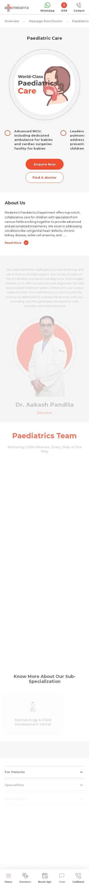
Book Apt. (45, 878)
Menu (8, 878)
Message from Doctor (45, 21)
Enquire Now (45, 164)
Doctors (25, 878)
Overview (12, 21)
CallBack (78, 878)
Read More (16, 242)
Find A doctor (44, 177)
